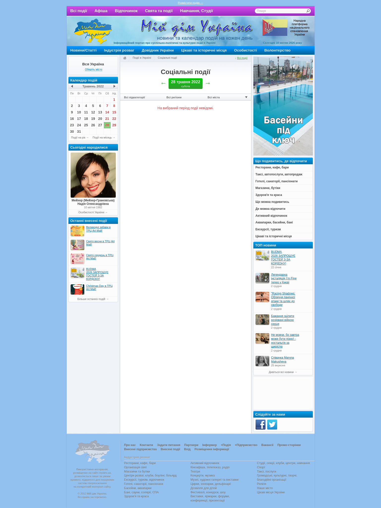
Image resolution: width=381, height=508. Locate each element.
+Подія (226, 445)
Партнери (191, 445)
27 (100, 125)
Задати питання (168, 445)
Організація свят (135, 467)
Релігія (261, 484)
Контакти (146, 445)
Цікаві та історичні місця (204, 50)
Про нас (130, 445)
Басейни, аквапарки (138, 488)
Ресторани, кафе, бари (140, 463)
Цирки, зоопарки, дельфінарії (211, 484)
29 (114, 125)
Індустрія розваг (119, 50)
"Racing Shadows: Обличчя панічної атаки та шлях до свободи (283, 299)
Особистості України (91, 212)
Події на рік (78, 137)
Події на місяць (102, 137)
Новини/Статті (83, 50)
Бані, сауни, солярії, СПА (141, 492)
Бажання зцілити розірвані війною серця (282, 319)
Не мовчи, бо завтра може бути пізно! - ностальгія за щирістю (285, 340)
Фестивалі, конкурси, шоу (208, 492)
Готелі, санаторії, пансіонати (143, 484)
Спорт (261, 467)
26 (93, 125)
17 (79, 119)
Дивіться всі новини (281, 372)
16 (72, 119)
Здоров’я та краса (136, 496)
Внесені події (170, 449)
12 (93, 112)
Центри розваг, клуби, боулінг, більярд (150, 475)
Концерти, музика (203, 475)
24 (79, 125)
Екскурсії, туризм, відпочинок (144, 479)
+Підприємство (246, 445)
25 (86, 125)
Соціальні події (167, 57)
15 (114, 112)
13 (100, 112)
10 (79, 112)
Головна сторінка (125, 58)
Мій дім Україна (93, 31)
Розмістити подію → (190, 2)
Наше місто (265, 488)
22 (114, 119)
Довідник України (158, 50)
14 (107, 112)
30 (72, 132)
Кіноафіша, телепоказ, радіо (210, 467)
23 (72, 125)
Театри (195, 471)
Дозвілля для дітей (204, 488)
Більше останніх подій (91, 298)
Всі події (78, 11)
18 (86, 119)
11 (86, 112)
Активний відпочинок (205, 463)
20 (100, 119)
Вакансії (267, 445)
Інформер (209, 445)
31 (79, 132)
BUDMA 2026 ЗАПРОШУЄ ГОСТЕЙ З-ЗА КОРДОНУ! (283, 257)
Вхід (187, 449)
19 (93, 119)
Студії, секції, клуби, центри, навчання (283, 463)
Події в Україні (142, 57)
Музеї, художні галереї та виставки (214, 479)
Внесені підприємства (140, 449)
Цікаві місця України (271, 492)
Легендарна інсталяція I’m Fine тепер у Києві (284, 278)
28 (107, 125)
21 (107, 119)
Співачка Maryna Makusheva (282, 359)
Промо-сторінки (289, 445)
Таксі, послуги (266, 471)
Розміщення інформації (212, 449)
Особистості (245, 50)
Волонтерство (277, 50)
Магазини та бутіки (137, 471)
